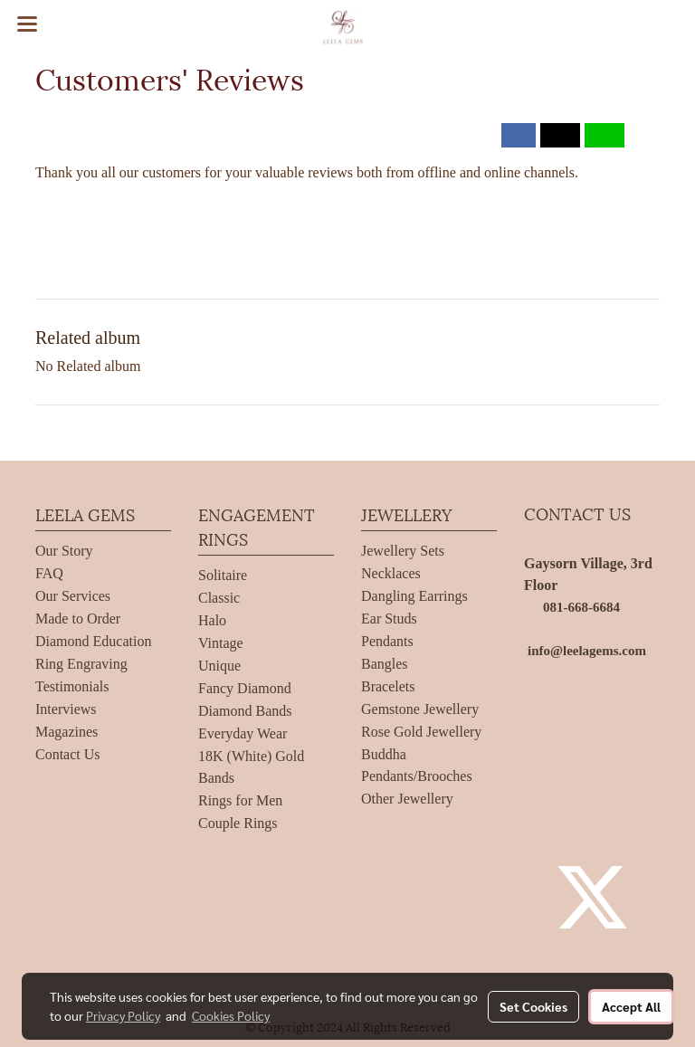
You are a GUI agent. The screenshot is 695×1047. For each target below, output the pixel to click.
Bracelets (388, 686)
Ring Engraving (81, 663)
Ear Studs (389, 618)
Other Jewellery (407, 798)
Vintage (220, 643)
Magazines (66, 731)
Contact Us (67, 754)
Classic (219, 597)
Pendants (387, 641)
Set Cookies (533, 1006)
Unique (219, 665)
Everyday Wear (242, 733)
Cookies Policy (231, 1015)
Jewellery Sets (402, 550)
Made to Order (77, 618)
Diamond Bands (245, 711)
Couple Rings (238, 823)
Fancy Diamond (244, 688)
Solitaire (222, 575)
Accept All (631, 1006)
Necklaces (391, 573)
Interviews (66, 709)
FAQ (49, 573)
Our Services (72, 596)
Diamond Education (93, 641)
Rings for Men (240, 800)
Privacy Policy (123, 1015)
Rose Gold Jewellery (421, 731)
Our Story (64, 550)
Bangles (384, 663)
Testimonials (72, 686)
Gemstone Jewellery (420, 709)
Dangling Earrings (414, 596)
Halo (212, 620)
